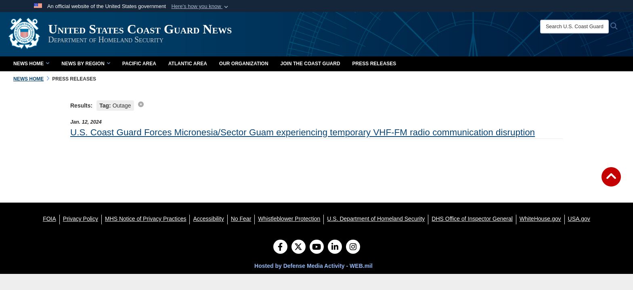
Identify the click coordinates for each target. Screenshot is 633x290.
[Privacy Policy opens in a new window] (80, 218)
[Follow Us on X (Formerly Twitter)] (298, 247)
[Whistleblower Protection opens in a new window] (289, 218)
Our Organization (243, 63)
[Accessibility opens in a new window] (208, 218)
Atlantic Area (187, 63)
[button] (200, 6)
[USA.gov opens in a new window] (579, 218)
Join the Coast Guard (310, 63)
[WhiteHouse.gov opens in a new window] (540, 218)
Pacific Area (139, 63)
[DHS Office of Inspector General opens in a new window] (472, 218)
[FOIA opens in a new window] (49, 218)
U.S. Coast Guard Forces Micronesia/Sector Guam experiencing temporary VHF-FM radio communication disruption (302, 132)
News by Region (85, 63)
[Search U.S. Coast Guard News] (576, 26)
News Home (31, 63)
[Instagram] (353, 247)
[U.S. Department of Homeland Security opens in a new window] (376, 218)
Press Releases (374, 63)
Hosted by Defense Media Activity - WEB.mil (313, 266)
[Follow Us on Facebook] (280, 247)
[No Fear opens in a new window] (241, 218)
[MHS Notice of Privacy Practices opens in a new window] (146, 218)
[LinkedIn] (335, 247)
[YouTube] (317, 247)
